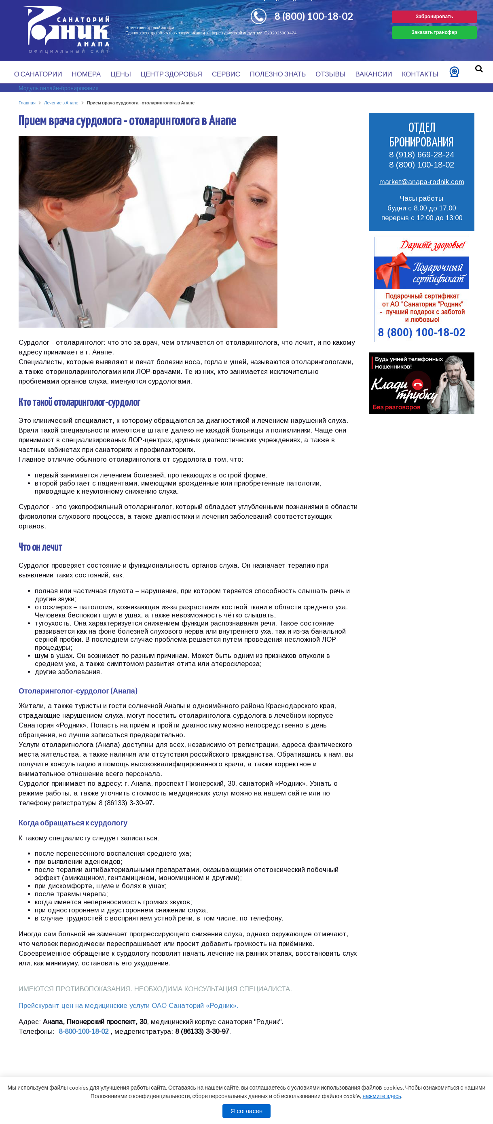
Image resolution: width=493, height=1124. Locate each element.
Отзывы (330, 74)
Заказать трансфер (434, 32)
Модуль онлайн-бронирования (59, 88)
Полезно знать (278, 74)
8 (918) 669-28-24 (421, 154)
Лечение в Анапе (61, 102)
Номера (86, 74)
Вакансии (373, 74)
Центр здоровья (171, 74)
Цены (120, 74)
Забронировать (434, 16)
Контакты (420, 74)
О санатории (38, 74)
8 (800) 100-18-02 (314, 16)
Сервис (226, 74)
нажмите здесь (381, 1095)
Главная (27, 102)
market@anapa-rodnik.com (421, 182)
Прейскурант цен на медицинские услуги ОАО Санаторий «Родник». (129, 1005)
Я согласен (246, 1110)
